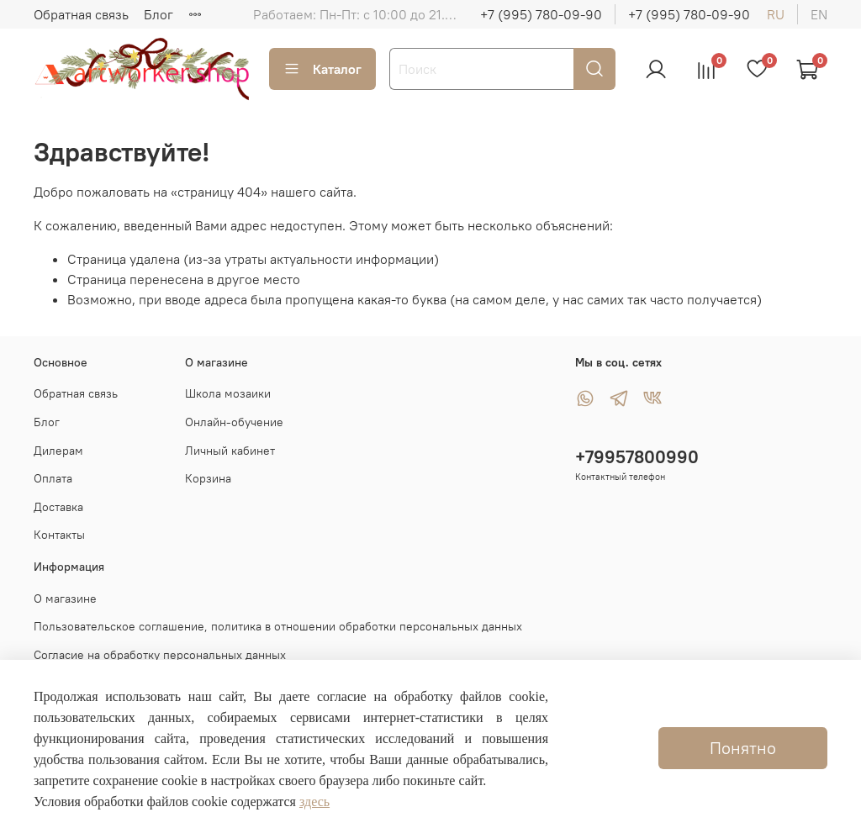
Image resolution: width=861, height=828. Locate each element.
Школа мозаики (228, 393)
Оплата (53, 478)
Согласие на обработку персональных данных (160, 654)
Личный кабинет (230, 450)
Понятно (743, 747)
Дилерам (58, 450)
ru (775, 14)
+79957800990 (637, 457)
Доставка (58, 506)
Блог (158, 14)
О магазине (65, 598)
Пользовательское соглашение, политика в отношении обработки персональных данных (278, 626)
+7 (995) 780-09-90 (541, 14)
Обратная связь (81, 14)
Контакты (59, 534)
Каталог (322, 69)
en (819, 14)
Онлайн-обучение (234, 422)
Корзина (208, 478)
